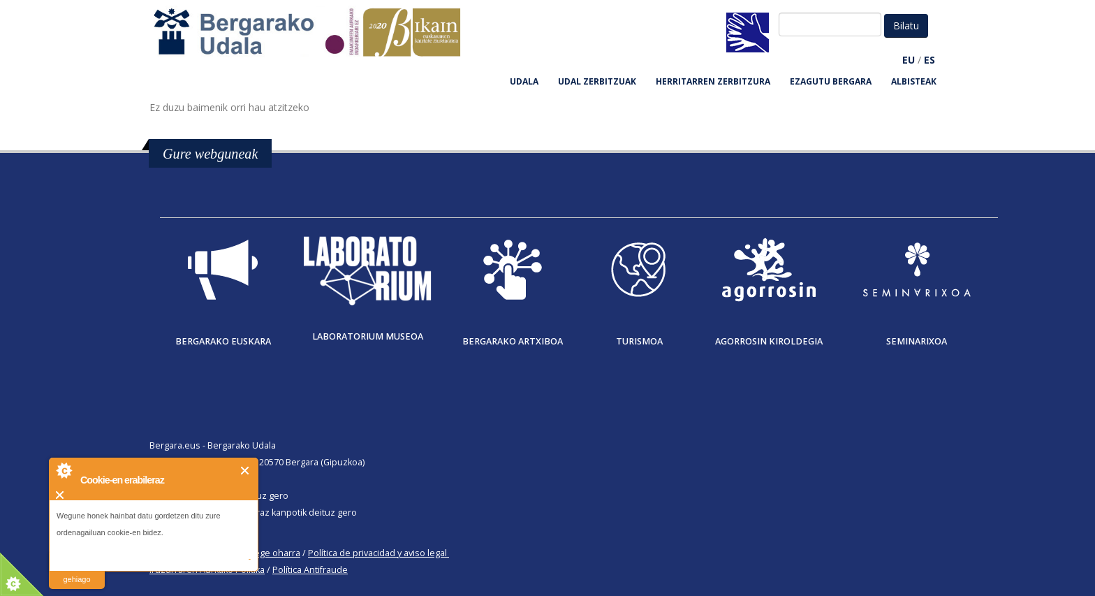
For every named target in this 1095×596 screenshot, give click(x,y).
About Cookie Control (64, 470)
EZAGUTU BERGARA (831, 81)
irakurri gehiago (76, 570)
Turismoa (639, 341)
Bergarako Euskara (223, 341)
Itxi (245, 470)
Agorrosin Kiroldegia (769, 341)
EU (908, 59)
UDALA (524, 81)
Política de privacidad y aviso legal (377, 553)
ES (929, 59)
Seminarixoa (916, 341)
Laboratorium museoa (367, 336)
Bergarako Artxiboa (512, 341)
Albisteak (913, 81)
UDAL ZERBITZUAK (597, 81)
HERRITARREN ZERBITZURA (713, 81)
